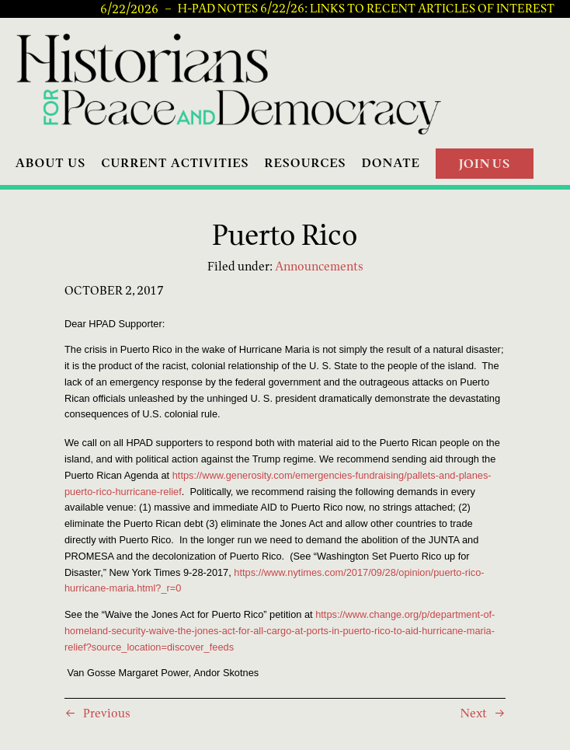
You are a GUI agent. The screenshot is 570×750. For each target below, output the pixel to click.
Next (474, 713)
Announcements (319, 266)
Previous (106, 713)
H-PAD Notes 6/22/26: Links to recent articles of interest (366, 8)
